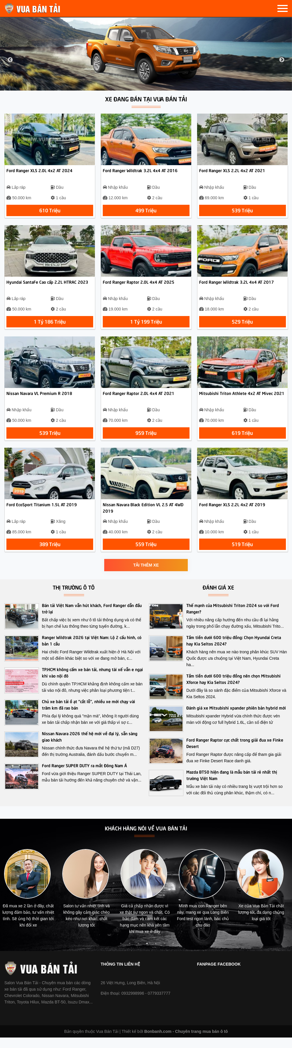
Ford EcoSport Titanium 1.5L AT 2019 (41, 515)
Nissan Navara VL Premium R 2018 (39, 401)
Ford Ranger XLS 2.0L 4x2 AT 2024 (39, 173)
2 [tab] (129, 954)
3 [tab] (138, 954)
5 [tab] (156, 954)
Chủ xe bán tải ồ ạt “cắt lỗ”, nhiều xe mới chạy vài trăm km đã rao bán (88, 715)
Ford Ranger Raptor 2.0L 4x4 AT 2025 (138, 287)
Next (282, 60)
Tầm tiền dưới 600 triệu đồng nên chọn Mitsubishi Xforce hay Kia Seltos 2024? (233, 689)
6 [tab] (164, 954)
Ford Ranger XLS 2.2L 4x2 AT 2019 (232, 515)
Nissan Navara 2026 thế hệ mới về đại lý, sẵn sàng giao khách (89, 747)
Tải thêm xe (146, 575)
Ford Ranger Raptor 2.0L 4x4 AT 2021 (138, 401)
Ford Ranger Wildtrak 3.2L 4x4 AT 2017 (236, 287)
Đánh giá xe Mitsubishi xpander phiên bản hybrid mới (236, 718)
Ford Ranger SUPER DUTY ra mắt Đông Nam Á (84, 776)
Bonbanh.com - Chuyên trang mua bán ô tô (186, 1042)
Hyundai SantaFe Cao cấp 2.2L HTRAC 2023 (47, 287)
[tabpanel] (31, 901)
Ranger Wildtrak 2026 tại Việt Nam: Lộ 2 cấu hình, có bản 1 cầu (91, 651)
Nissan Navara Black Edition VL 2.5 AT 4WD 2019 (143, 518)
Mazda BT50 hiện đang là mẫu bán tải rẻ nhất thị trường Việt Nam (231, 785)
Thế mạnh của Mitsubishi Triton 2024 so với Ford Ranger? (232, 619)
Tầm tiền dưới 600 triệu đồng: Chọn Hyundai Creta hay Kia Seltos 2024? (233, 651)
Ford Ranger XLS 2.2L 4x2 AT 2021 (232, 173)
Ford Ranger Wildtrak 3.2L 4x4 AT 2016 (140, 173)
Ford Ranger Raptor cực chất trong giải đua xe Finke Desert (234, 753)
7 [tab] (173, 954)
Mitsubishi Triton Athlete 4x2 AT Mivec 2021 (241, 401)
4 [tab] (147, 954)
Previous (10, 60)
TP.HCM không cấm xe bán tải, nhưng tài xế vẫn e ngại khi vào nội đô (92, 683)
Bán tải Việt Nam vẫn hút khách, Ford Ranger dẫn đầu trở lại (92, 619)
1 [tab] (121, 954)
